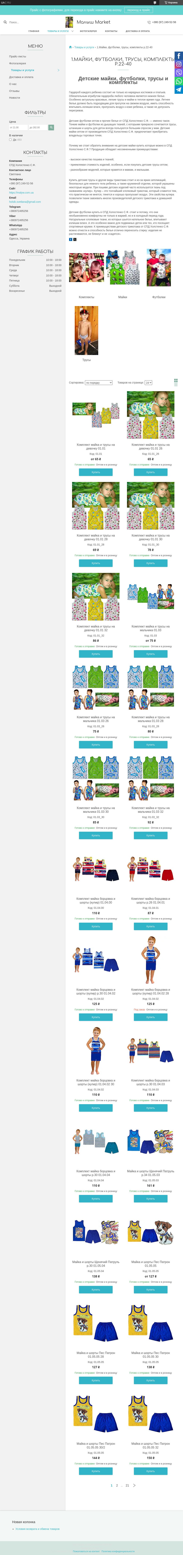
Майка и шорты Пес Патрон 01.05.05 (150, 1263)
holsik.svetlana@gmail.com (25, 201)
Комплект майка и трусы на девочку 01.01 (96, 446)
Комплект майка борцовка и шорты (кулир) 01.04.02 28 (150, 991)
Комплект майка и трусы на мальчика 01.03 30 (96, 809)
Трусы (86, 360)
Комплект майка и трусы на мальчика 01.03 (151, 628)
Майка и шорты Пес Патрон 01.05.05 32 (150, 1445)
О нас (13, 84)
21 (127, 1485)
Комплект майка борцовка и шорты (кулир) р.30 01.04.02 (95, 991)
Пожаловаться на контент (86, 1551)
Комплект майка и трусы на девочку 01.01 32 (96, 628)
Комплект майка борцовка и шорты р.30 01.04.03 (150, 1082)
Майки (122, 297)
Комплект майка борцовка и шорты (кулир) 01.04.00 (96, 900)
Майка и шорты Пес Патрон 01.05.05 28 (96, 1354)
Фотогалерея (88, 31)
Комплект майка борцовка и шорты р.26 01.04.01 (150, 900)
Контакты (111, 31)
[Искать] (5, 22)
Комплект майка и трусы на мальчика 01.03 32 (151, 809)
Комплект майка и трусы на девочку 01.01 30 (151, 537)
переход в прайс (138, 10)
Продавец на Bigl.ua (91, 1548)
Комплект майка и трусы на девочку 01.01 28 (96, 537)
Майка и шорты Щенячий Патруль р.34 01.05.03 (150, 1173)
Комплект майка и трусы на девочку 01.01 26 (151, 446)
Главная (34, 31)
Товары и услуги (58, 31)
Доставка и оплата (138, 31)
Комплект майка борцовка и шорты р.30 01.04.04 (96, 1173)
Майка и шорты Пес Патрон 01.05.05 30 (150, 1354)
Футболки (158, 297)
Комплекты (86, 297)
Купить (96, 472)
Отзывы (14, 90)
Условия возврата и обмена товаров (37, 1528)
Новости (14, 97)
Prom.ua (107, 1544)
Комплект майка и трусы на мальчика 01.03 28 (151, 719)
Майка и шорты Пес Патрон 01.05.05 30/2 (96, 1445)
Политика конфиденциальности (118, 1551)
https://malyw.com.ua (21, 192)
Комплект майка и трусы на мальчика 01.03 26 (96, 719)
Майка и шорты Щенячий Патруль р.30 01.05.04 (95, 1263)
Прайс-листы (17, 56)
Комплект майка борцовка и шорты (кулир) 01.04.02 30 (96, 1082)
